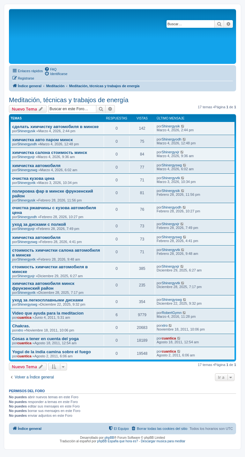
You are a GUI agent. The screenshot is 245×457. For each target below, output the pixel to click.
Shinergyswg (27, 170)
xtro (20, 330)
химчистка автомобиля (36, 165)
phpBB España (108, 441)
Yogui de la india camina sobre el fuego (51, 351)
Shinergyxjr (26, 157)
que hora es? (128, 441)
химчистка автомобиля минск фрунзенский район (43, 286)
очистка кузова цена (33, 178)
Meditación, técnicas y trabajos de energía (69, 99)
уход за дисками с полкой (39, 224)
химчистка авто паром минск (42, 139)
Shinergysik (26, 131)
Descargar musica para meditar (163, 441)
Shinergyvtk (26, 183)
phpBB (109, 437)
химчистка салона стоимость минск (49, 152)
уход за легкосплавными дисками (47, 300)
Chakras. (21, 326)
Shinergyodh (27, 144)
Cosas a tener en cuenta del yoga (45, 338)
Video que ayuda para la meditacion (48, 313)
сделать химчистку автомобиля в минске (55, 126)
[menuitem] (50, 69)
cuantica (24, 317)
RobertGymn (172, 313)
